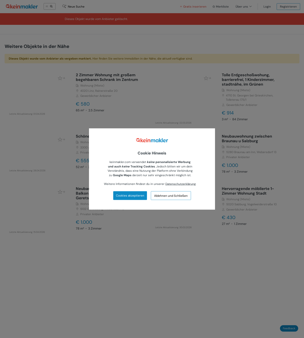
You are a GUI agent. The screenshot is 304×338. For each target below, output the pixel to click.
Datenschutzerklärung (180, 184)
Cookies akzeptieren (130, 196)
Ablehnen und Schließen (171, 196)
